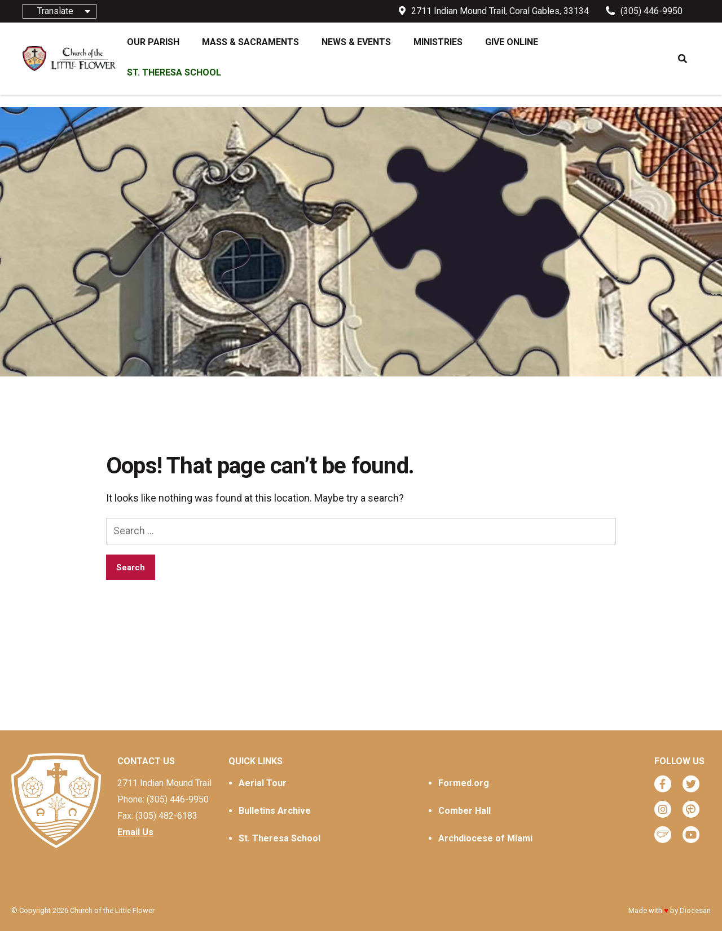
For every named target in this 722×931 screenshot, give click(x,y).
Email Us (135, 832)
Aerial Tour (263, 783)
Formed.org (463, 783)
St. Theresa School (279, 838)
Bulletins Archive (275, 810)
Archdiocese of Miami (485, 838)
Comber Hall (464, 810)
